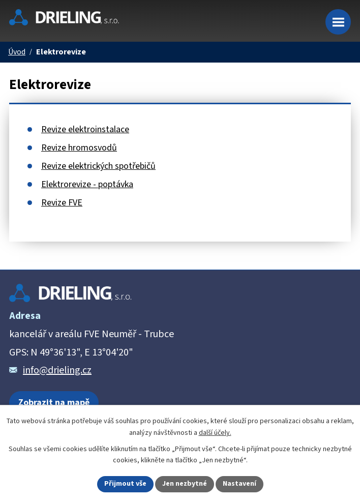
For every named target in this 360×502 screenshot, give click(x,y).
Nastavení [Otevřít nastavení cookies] (239, 483)
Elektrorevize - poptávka (87, 184)
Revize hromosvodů (79, 148)
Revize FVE (61, 203)
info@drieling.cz (57, 370)
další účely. (215, 432)
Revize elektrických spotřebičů (98, 166)
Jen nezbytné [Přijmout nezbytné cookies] (184, 483)
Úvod (16, 52)
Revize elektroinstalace (85, 129)
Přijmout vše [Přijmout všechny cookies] (125, 483)
